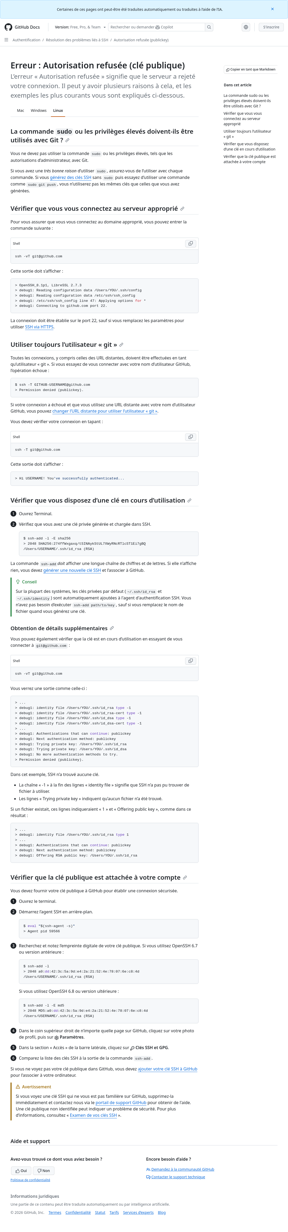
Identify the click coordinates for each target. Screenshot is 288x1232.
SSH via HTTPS (39, 327)
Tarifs (114, 1212)
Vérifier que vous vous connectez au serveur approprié (97, 208)
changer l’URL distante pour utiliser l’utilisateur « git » (104, 411)
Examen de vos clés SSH (93, 1115)
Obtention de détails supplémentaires (62, 628)
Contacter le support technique (175, 1176)
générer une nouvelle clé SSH (72, 570)
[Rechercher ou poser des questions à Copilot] (160, 27)
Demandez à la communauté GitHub (180, 1169)
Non (43, 1170)
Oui (21, 1170)
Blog (162, 1212)
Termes (55, 1212)
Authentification (26, 39)
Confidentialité (78, 1212)
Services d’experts (138, 1212)
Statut (100, 1212)
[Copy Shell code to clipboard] (190, 243)
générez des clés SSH (70, 177)
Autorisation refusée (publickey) (141, 39)
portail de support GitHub (121, 1102)
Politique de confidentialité (30, 1180)
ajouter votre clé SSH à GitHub (167, 1069)
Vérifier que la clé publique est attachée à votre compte (99, 877)
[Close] (273, 9)
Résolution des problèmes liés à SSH (77, 39)
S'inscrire (271, 26)
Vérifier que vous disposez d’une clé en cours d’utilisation (101, 500)
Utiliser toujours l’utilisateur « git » (67, 344)
